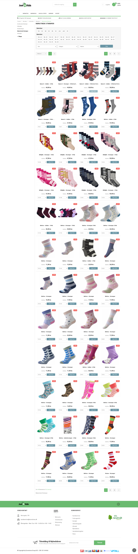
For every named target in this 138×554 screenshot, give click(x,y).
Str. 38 (96, 39)
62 (42, 31)
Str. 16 (51, 37)
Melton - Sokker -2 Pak (110, 119)
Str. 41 (112, 39)
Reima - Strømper (110, 473)
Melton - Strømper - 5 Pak (68, 225)
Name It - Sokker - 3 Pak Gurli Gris (89, 84)
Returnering (58, 522)
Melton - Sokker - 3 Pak (46, 225)
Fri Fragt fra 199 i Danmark (24, 18)
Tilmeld (99, 543)
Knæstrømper (20, 28)
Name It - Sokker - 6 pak (46, 84)
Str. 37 (90, 39)
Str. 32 (62, 39)
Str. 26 (107, 37)
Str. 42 (40, 42)
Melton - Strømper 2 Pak (89, 119)
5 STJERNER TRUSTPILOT (108, 18)
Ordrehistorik (58, 519)
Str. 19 (68, 37)
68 (45, 31)
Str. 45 (51, 42)
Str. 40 (107, 39)
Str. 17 (56, 37)
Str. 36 (84, 39)
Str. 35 (79, 39)
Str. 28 (40, 39)
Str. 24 (96, 37)
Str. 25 (101, 37)
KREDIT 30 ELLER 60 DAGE (44, 18)
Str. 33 (68, 39)
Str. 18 (62, 37)
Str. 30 (51, 39)
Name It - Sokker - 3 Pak (67, 119)
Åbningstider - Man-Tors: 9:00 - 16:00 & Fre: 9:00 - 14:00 (36, 523)
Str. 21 (79, 37)
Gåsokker (19, 26)
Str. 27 (112, 37)
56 (39, 31)
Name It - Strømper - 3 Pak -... (46, 119)
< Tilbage (19, 36)
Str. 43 (45, 42)
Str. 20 (73, 37)
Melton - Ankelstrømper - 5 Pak (67, 438)
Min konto (58, 517)
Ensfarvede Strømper (22, 24)
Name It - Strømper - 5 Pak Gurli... (67, 84)
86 (52, 31)
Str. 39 (101, 39)
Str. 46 (56, 42)
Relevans (39, 53)
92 (56, 31)
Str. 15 (45, 37)
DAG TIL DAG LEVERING (65, 18)
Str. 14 (40, 37)
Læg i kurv (51, 91)
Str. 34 (73, 39)
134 (60, 31)
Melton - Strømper (46, 261)
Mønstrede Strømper (22, 31)
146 (64, 31)
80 (49, 31)
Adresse (57, 525)
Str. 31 (56, 39)
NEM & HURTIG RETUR (85, 18)
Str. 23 (90, 37)
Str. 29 (45, 39)
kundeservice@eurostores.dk (29, 519)
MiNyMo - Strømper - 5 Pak (46, 154)
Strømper (19, 33)
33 (67, 31)
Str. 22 (84, 37)
